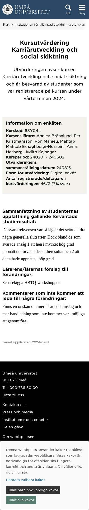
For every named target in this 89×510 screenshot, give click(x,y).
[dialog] (44, 475)
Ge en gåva (12, 426)
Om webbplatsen (18, 436)
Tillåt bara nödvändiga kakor (33, 490)
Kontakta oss (14, 404)
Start (5, 24)
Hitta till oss (13, 395)
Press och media (17, 412)
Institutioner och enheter (25, 419)
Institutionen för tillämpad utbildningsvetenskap (49, 24)
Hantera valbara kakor (25, 480)
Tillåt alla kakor (21, 500)
